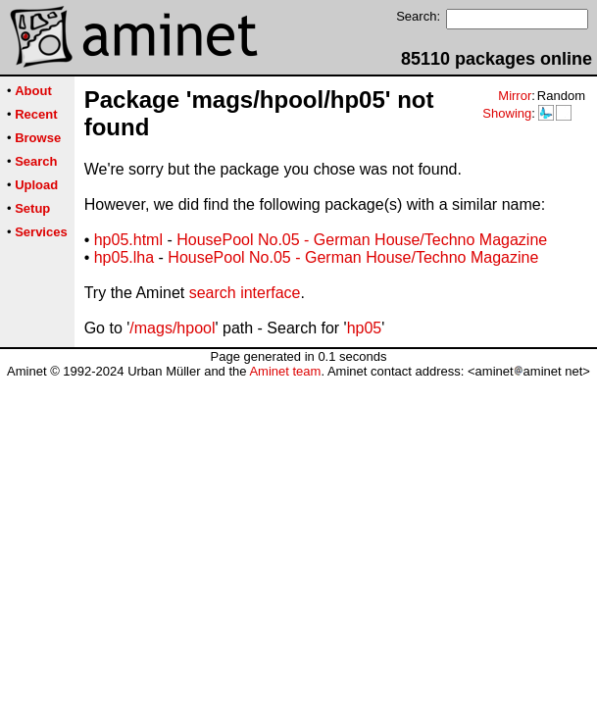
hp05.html (128, 239)
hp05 (364, 328)
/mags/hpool (172, 328)
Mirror (514, 95)
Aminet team (285, 371)
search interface (245, 292)
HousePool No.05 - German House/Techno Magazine (361, 239)
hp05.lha (124, 257)
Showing (506, 113)
